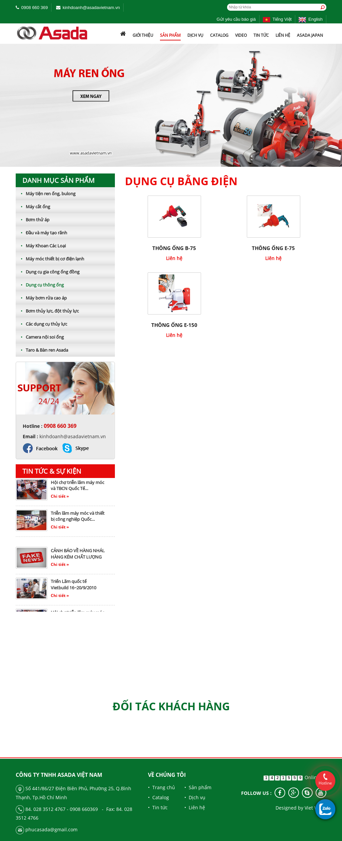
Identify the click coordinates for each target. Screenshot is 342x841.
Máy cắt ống (33, 207)
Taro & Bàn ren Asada (42, 350)
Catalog (219, 35)
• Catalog (158, 797)
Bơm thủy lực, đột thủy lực (47, 311)
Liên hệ (283, 35)
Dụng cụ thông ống (40, 285)
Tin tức (261, 35)
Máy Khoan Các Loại (41, 246)
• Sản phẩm (197, 787)
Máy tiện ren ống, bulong (45, 194)
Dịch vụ (195, 35)
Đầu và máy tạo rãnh (41, 233)
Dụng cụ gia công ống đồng (47, 272)
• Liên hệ (194, 807)
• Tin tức (158, 807)
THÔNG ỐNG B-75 (174, 248)
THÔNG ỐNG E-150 (174, 325)
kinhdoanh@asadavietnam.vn (91, 7)
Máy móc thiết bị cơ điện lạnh (50, 259)
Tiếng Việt (277, 19)
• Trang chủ (161, 787)
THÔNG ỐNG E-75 (273, 248)
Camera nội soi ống (40, 337)
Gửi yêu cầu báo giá (236, 19)
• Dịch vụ (194, 797)
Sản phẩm (170, 35)
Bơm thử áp (32, 220)
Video (241, 35)
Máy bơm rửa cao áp (41, 298)
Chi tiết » (60, 498)
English (311, 19)
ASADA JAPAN (310, 35)
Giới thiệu (143, 35)
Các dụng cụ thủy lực (41, 324)
